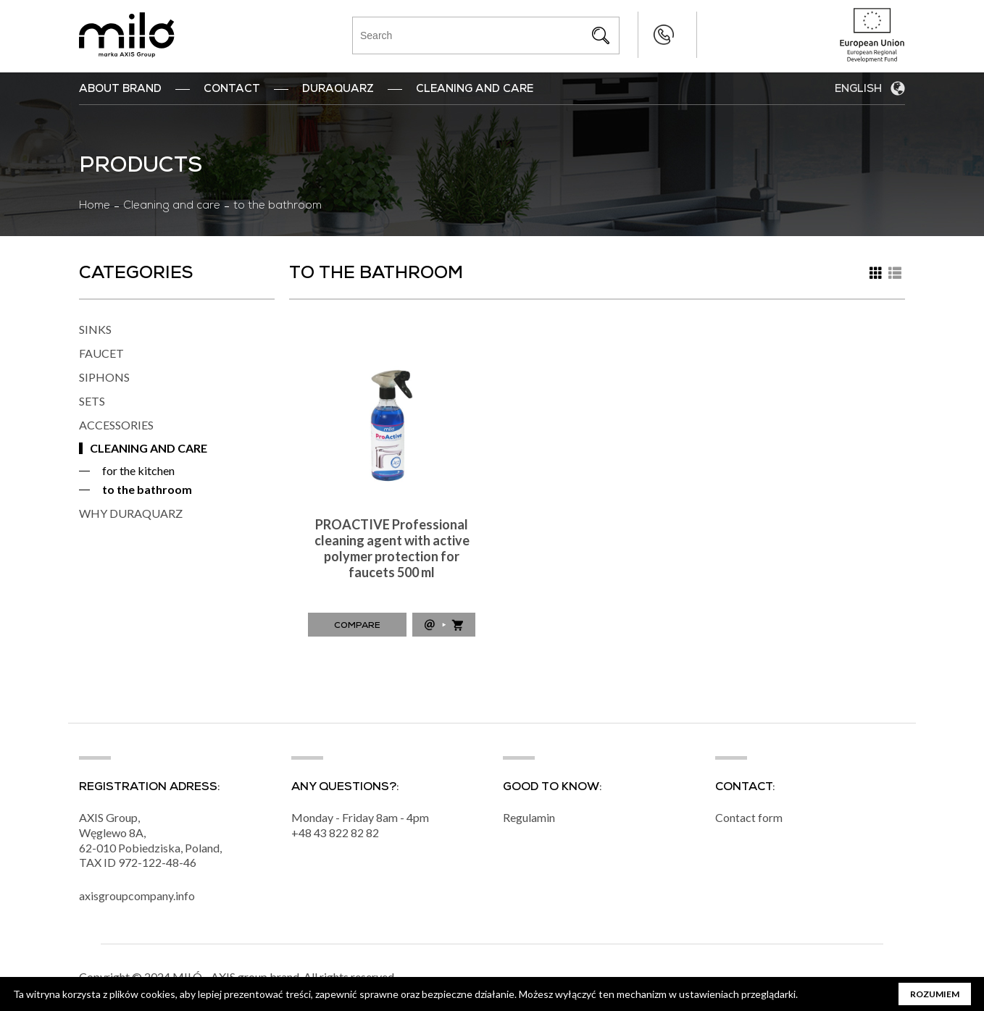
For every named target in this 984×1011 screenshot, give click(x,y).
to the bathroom (147, 489)
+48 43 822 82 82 (634, 35)
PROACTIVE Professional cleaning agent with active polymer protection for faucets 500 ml (392, 548)
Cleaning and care (171, 206)
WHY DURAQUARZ (131, 513)
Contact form (749, 818)
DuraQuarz (338, 90)
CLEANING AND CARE (148, 448)
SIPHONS (104, 377)
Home (94, 206)
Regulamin (529, 818)
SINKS (95, 329)
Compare (357, 626)
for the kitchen (138, 470)
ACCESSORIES (116, 425)
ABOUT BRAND (120, 90)
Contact (232, 90)
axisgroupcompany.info (137, 896)
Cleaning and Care (474, 90)
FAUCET (101, 353)
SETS (92, 401)
